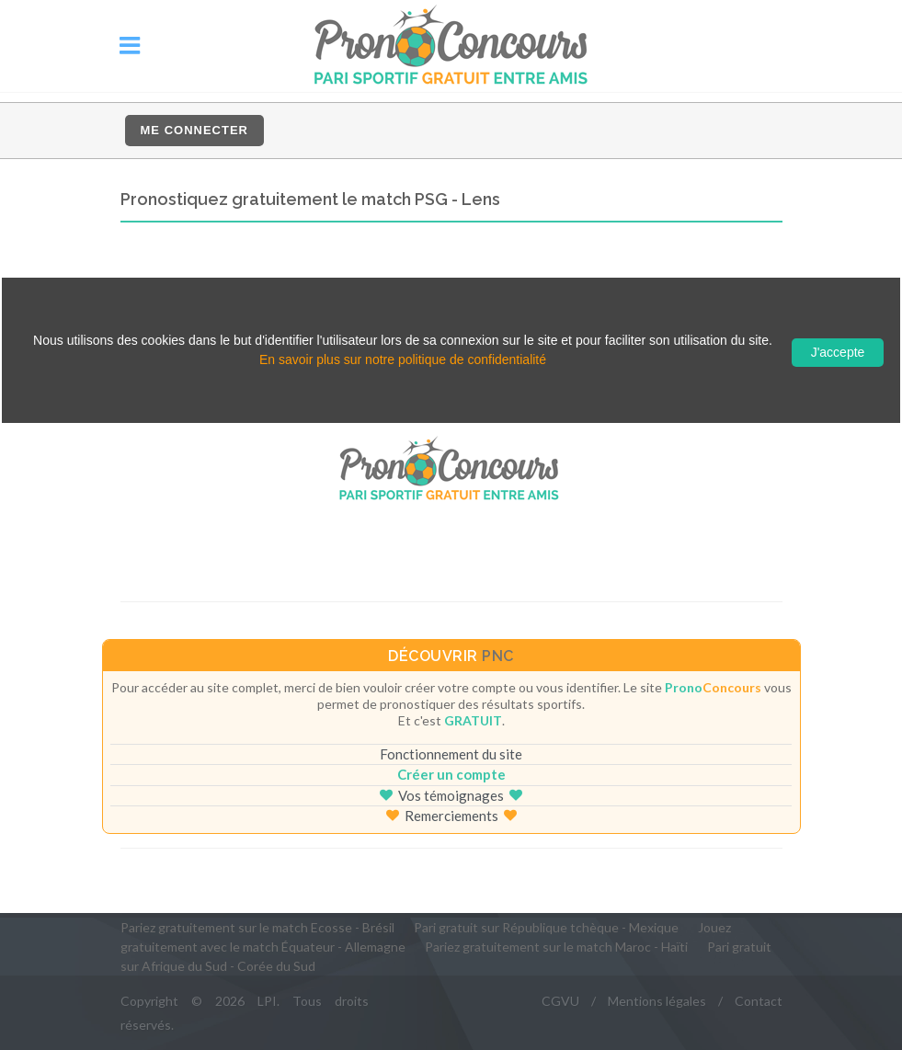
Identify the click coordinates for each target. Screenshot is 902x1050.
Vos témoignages (451, 795)
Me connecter (194, 130)
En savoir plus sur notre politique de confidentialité (402, 359)
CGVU (560, 1001)
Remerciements (451, 815)
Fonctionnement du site (451, 754)
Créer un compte (451, 774)
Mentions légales (657, 1001)
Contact (758, 1001)
